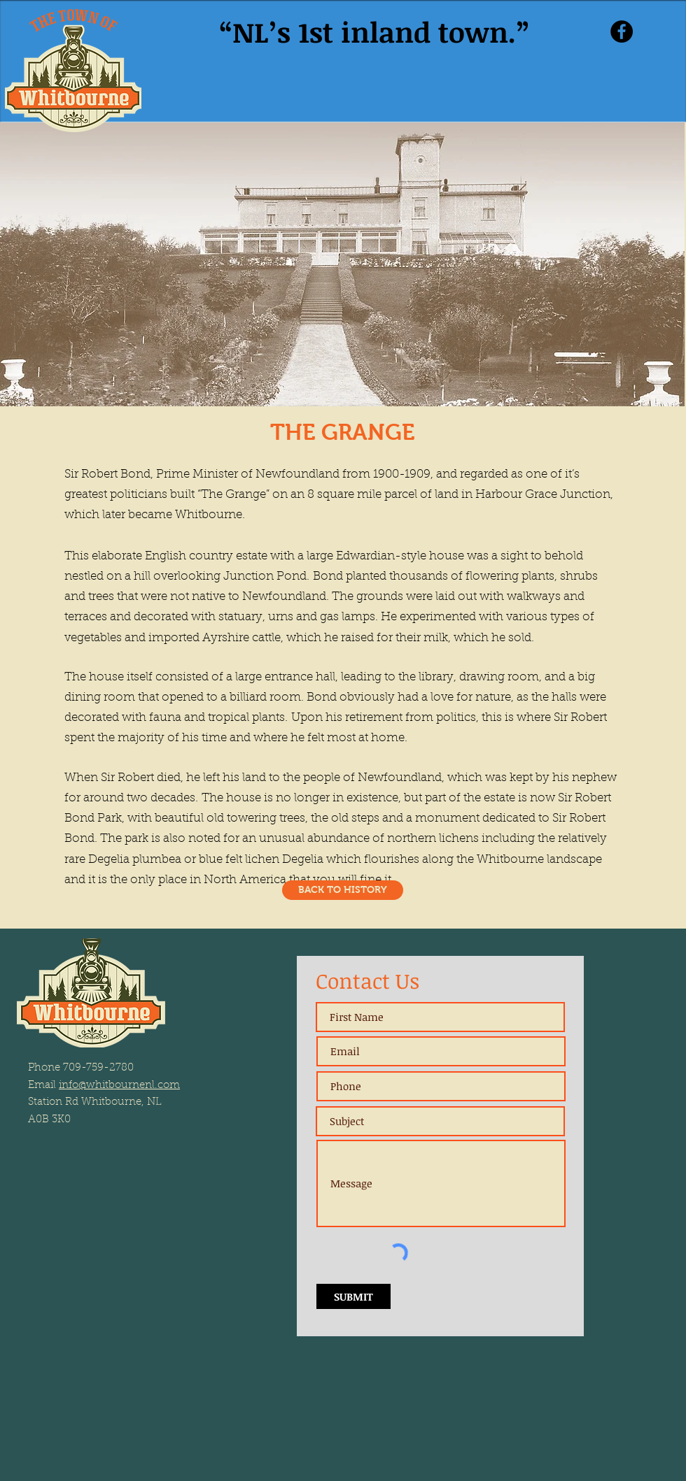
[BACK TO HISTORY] (342, 890)
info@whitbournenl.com (119, 1085)
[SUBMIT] (353, 1296)
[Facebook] (621, 31)
